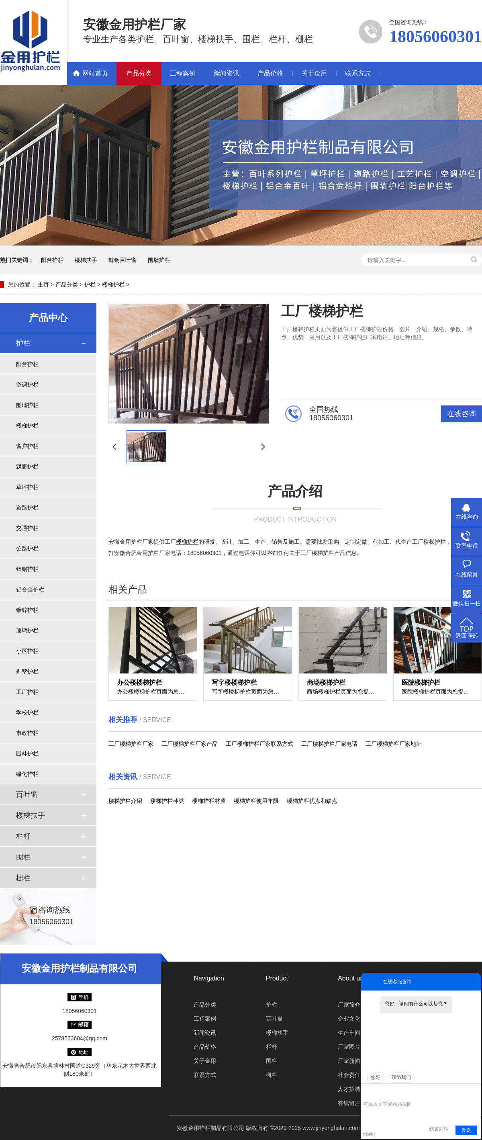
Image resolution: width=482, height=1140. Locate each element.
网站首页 (95, 73)
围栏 (23, 857)
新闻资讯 (226, 73)
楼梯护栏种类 (167, 801)
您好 (375, 1077)
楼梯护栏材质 (209, 801)
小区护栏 (27, 651)
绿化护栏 (27, 774)
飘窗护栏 (27, 466)
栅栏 (23, 878)
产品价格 (270, 73)
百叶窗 (27, 794)
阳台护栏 (52, 260)
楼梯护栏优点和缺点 (312, 801)
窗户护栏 (27, 446)
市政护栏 (27, 733)
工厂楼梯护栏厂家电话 (329, 744)
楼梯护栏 (113, 284)
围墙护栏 (159, 260)
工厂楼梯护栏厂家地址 (394, 744)
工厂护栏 (27, 692)
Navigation (209, 978)
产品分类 (139, 73)
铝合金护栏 (30, 589)
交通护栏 (27, 528)
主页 (43, 284)
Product (277, 978)
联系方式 (358, 73)
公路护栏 (27, 548)
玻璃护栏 (27, 630)
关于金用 (314, 73)
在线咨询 (461, 414)
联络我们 (401, 1077)
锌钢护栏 (27, 569)
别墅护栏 (27, 671)
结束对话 (439, 1129)
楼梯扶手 (86, 260)
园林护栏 (27, 753)
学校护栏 (27, 712)
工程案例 (183, 73)
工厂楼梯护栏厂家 (130, 744)
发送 (466, 1130)
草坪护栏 (27, 487)
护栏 (90, 284)
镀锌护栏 (27, 610)
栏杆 (23, 836)
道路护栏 (27, 507)
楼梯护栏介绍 (125, 801)
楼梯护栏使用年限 (256, 801)
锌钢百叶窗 (122, 260)
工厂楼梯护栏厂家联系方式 (259, 744)
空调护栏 (27, 384)
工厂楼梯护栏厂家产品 (189, 744)
